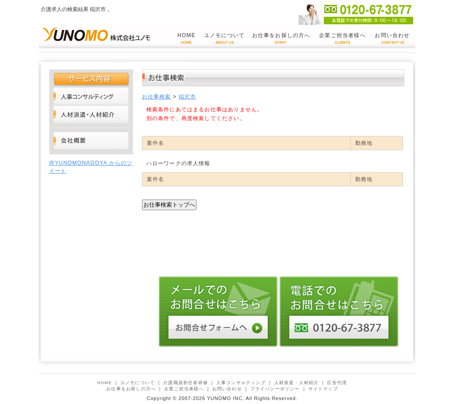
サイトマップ (323, 388)
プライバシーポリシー (275, 388)
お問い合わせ (392, 35)
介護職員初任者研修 (185, 382)
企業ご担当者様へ (342, 35)
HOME (186, 35)
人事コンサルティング (91, 96)
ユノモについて (224, 35)
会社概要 (91, 141)
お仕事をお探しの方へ (281, 35)
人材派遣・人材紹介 (91, 114)
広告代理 (337, 382)
